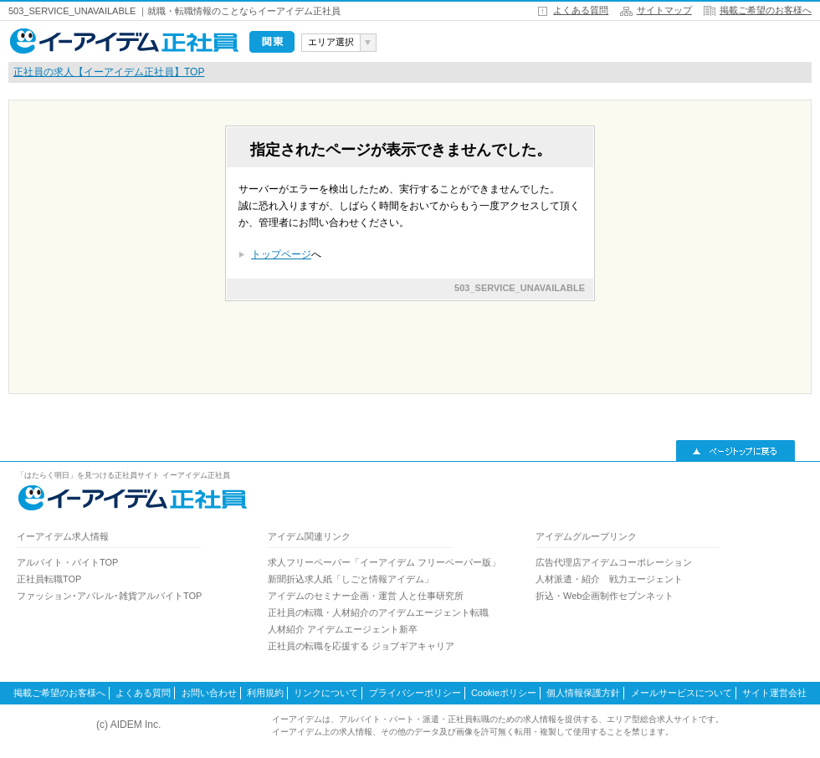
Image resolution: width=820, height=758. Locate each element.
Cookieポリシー (503, 693)
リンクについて (326, 693)
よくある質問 (580, 10)
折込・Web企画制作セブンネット (605, 596)
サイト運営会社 (774, 693)
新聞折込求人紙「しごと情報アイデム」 (350, 579)
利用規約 (265, 693)
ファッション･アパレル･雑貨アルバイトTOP (109, 596)
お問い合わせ (209, 693)
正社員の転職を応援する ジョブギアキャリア (361, 646)
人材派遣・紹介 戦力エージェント (609, 579)
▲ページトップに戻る (735, 451)
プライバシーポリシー (415, 693)
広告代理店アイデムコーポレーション (614, 562)
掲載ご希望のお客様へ (766, 10)
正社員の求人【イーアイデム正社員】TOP (108, 72)
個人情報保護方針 (583, 693)
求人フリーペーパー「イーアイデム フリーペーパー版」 (384, 562)
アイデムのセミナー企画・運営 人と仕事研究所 (366, 596)
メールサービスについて (681, 693)
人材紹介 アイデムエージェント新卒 (343, 629)
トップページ (281, 254)
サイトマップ (664, 10)
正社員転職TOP (49, 579)
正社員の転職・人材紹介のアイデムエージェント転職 (378, 612)
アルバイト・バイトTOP (67, 562)
